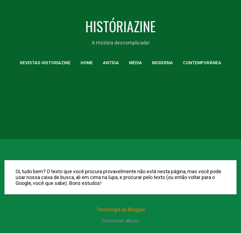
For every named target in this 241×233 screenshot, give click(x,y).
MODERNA (162, 62)
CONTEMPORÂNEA (202, 62)
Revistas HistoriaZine (45, 62)
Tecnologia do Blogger (120, 209)
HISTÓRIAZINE (120, 26)
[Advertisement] (120, 114)
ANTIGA (111, 62)
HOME (87, 62)
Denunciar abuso (120, 221)
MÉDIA (135, 62)
